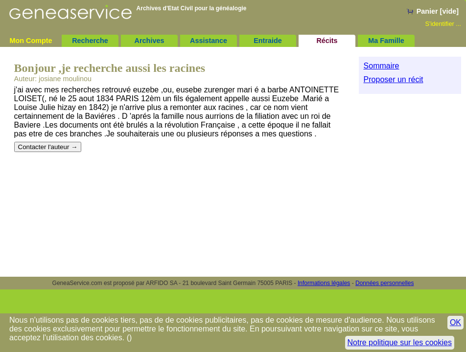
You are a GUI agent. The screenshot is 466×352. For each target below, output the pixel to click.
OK (455, 322)
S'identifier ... (443, 23)
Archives (149, 40)
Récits (326, 40)
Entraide (268, 40)
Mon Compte (30, 40)
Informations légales (324, 283)
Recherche (90, 40)
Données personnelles (384, 283)
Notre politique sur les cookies (400, 342)
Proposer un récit (393, 79)
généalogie (231, 8)
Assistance (208, 40)
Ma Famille (386, 40)
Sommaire (381, 66)
